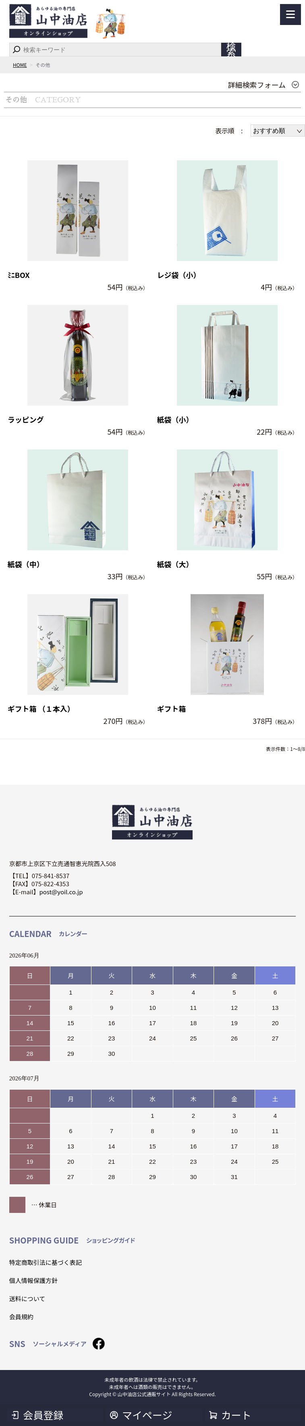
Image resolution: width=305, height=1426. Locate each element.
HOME (20, 64)
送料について (27, 1298)
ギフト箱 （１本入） (41, 709)
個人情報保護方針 (33, 1280)
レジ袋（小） (179, 275)
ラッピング (26, 420)
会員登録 (43, 1415)
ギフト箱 (171, 709)
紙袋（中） (26, 564)
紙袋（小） (175, 420)
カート (236, 1415)
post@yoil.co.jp (61, 891)
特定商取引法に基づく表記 (45, 1262)
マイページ (147, 1415)
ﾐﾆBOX (19, 275)
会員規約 (21, 1316)
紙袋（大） (175, 564)
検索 (231, 49)
